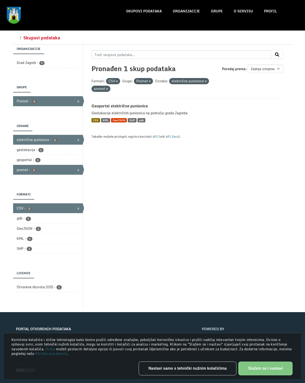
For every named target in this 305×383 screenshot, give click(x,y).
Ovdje (51, 349)
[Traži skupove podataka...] (181, 54)
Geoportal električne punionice (120, 106)
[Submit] (277, 54)
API (155, 136)
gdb (141, 120)
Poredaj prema (233, 69)
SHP (132, 120)
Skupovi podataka (144, 11)
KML (105, 120)
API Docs (172, 136)
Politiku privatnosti (51, 353)
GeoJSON (119, 120)
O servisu (243, 11)
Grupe (217, 11)
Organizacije (186, 11)
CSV (95, 120)
